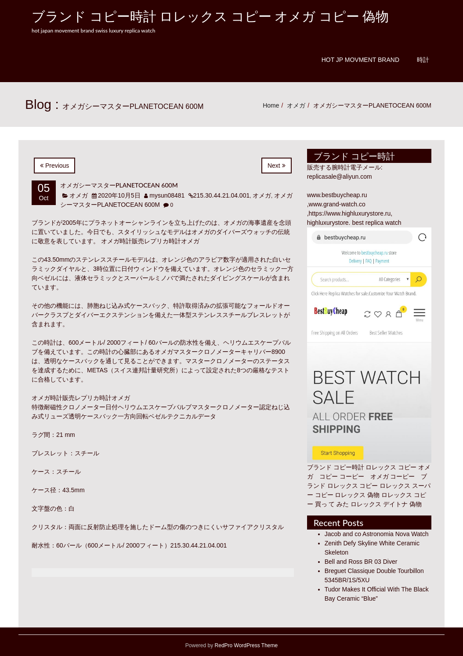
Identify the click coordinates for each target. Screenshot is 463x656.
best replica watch (376, 222)
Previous (54, 165)
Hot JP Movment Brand (360, 59)
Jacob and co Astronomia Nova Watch (377, 533)
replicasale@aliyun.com (339, 176)
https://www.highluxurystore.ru (350, 213)
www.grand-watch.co (337, 204)
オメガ (296, 105)
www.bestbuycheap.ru (337, 194)
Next (277, 165)
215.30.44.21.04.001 (221, 195)
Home (271, 105)
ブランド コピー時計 (335, 467)
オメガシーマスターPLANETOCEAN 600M (119, 185)
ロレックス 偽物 (357, 494)
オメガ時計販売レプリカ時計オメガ (150, 241)
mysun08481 (166, 195)
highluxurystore (328, 222)
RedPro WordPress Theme (245, 645)
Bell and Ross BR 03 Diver (361, 561)
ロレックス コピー (352, 485)
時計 (423, 59)
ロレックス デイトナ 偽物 (386, 504)
